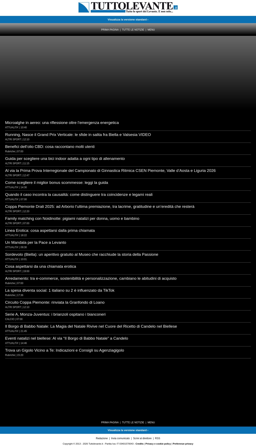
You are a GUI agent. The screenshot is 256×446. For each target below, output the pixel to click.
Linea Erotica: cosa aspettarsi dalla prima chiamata (50, 230)
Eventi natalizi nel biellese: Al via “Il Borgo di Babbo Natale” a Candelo (66, 338)
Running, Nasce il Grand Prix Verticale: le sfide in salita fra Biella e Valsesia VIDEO (78, 134)
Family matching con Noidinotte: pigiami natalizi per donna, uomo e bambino (72, 218)
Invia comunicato (120, 438)
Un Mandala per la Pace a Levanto (35, 242)
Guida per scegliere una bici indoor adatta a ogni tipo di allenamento (65, 158)
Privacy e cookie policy (158, 443)
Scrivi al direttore (142, 438)
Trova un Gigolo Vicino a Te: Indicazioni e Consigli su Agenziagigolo (64, 350)
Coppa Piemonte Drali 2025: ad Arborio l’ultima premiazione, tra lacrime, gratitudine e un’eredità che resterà (99, 206)
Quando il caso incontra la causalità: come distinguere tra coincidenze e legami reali (79, 194)
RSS (157, 438)
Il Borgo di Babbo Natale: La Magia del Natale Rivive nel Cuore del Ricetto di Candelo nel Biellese (91, 326)
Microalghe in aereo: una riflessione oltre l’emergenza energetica (62, 122)
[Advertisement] (38, 51)
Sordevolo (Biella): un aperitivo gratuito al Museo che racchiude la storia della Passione (81, 254)
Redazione (102, 438)
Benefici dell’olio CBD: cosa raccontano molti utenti (50, 146)
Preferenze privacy (183, 443)
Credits (140, 443)
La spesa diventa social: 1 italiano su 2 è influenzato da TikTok (59, 290)
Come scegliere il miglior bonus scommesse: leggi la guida (56, 182)
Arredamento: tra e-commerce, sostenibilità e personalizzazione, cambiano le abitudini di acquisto (91, 278)
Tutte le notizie (133, 29)
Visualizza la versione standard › (128, 19)
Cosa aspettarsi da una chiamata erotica (40, 266)
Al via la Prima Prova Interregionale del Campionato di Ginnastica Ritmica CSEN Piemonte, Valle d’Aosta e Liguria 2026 (110, 170)
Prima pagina (109, 29)
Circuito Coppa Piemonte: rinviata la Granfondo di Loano (55, 302)
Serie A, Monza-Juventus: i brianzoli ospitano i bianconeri (55, 314)
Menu (151, 29)
